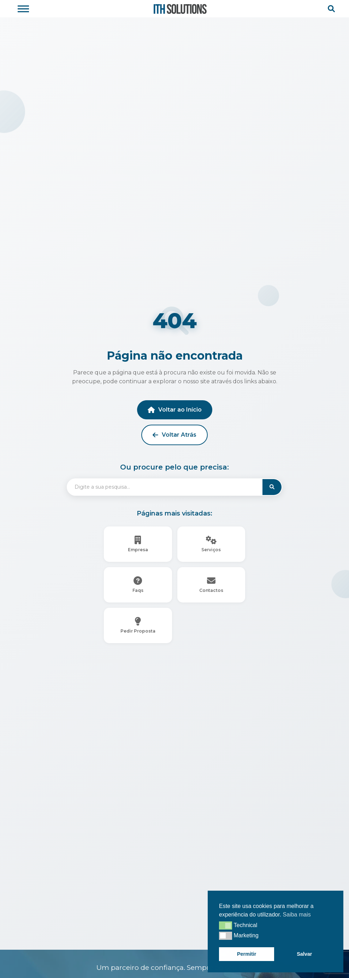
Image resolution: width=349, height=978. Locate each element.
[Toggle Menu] (23, 8)
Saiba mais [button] (297, 915)
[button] (225, 925)
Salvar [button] (304, 954)
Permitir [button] (246, 954)
